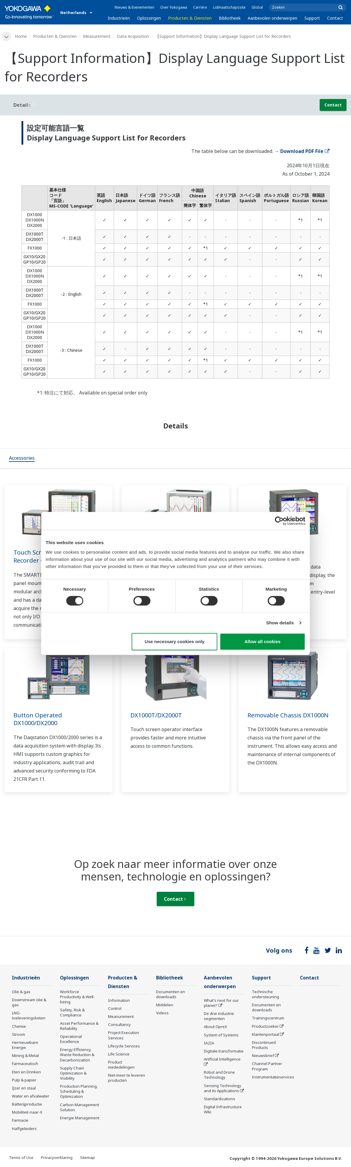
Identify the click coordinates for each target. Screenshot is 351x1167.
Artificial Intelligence (222, 1059)
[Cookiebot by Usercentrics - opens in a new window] (279, 520)
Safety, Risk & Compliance (72, 1012)
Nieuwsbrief (263, 1055)
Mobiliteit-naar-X (27, 1112)
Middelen (164, 1004)
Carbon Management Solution (79, 1107)
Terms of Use (21, 1157)
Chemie (19, 1026)
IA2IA (209, 1043)
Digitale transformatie (224, 1051)
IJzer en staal (24, 1088)
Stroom (18, 1034)
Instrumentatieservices (273, 1077)
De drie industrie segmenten (219, 1016)
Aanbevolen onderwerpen (272, 18)
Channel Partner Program (267, 1066)
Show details (280, 622)
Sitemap (87, 1157)
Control (114, 1008)
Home (21, 36)
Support (312, 18)
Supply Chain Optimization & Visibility (73, 1073)
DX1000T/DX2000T (156, 715)
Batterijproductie (27, 1104)
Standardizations (219, 1098)
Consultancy (119, 1024)
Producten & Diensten (190, 18)
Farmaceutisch (25, 1063)
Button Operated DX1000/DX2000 (37, 719)
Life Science (119, 1054)
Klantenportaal (265, 1034)
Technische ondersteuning (265, 994)
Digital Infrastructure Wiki (223, 1109)
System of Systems (221, 1035)
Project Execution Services (123, 1035)
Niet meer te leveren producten (126, 1077)
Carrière (200, 7)
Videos (162, 1013)
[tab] (22, 458)
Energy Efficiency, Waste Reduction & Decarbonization (77, 1054)
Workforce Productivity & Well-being (77, 997)
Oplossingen (149, 18)
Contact (335, 18)
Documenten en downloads (170, 994)
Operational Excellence (71, 1039)
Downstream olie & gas (29, 1002)
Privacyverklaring (57, 1157)
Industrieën (119, 18)
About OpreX (215, 1026)
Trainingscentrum (268, 1018)
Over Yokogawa (173, 7)
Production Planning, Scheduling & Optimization (79, 1091)
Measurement (96, 36)
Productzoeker (265, 1026)
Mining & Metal (25, 1055)
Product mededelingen (121, 1064)
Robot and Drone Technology (219, 1075)
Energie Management (79, 1117)
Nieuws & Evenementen (134, 7)
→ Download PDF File (302, 151)
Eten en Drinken (26, 1072)
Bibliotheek (230, 18)
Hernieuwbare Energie (25, 1045)
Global (257, 7)
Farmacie (20, 1120)
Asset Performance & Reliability (79, 1026)
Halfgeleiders (24, 1128)
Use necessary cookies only (174, 641)
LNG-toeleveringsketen (28, 1015)
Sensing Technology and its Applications (222, 1088)
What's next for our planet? (221, 1003)
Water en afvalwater (30, 1096)
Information (119, 1000)
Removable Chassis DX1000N (288, 715)
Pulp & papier (24, 1080)
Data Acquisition (133, 36)
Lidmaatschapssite (229, 7)
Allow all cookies (262, 641)
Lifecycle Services (124, 1046)
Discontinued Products (264, 1045)
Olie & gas (21, 991)
